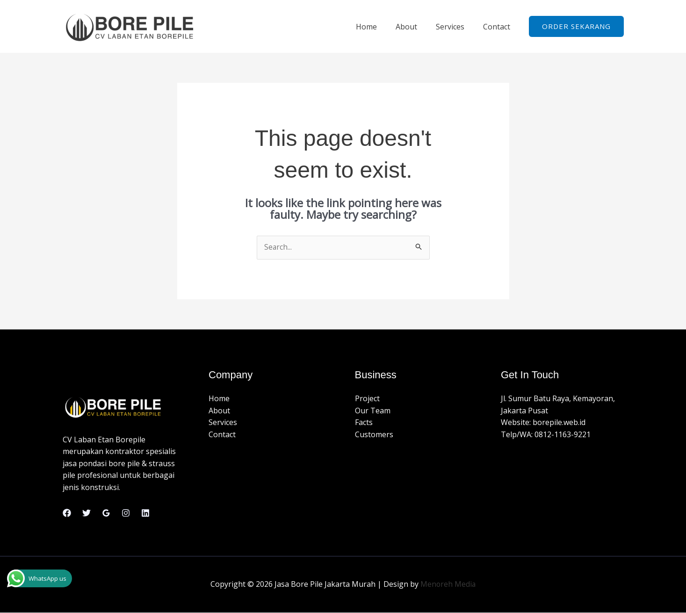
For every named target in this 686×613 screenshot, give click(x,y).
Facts (364, 423)
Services (455, 27)
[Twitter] (86, 513)
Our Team (372, 411)
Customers (374, 435)
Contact (498, 27)
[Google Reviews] (106, 513)
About (415, 27)
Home (379, 27)
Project (367, 399)
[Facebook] (67, 513)
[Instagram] (126, 513)
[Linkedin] (145, 513)
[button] (576, 26)
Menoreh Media (448, 584)
